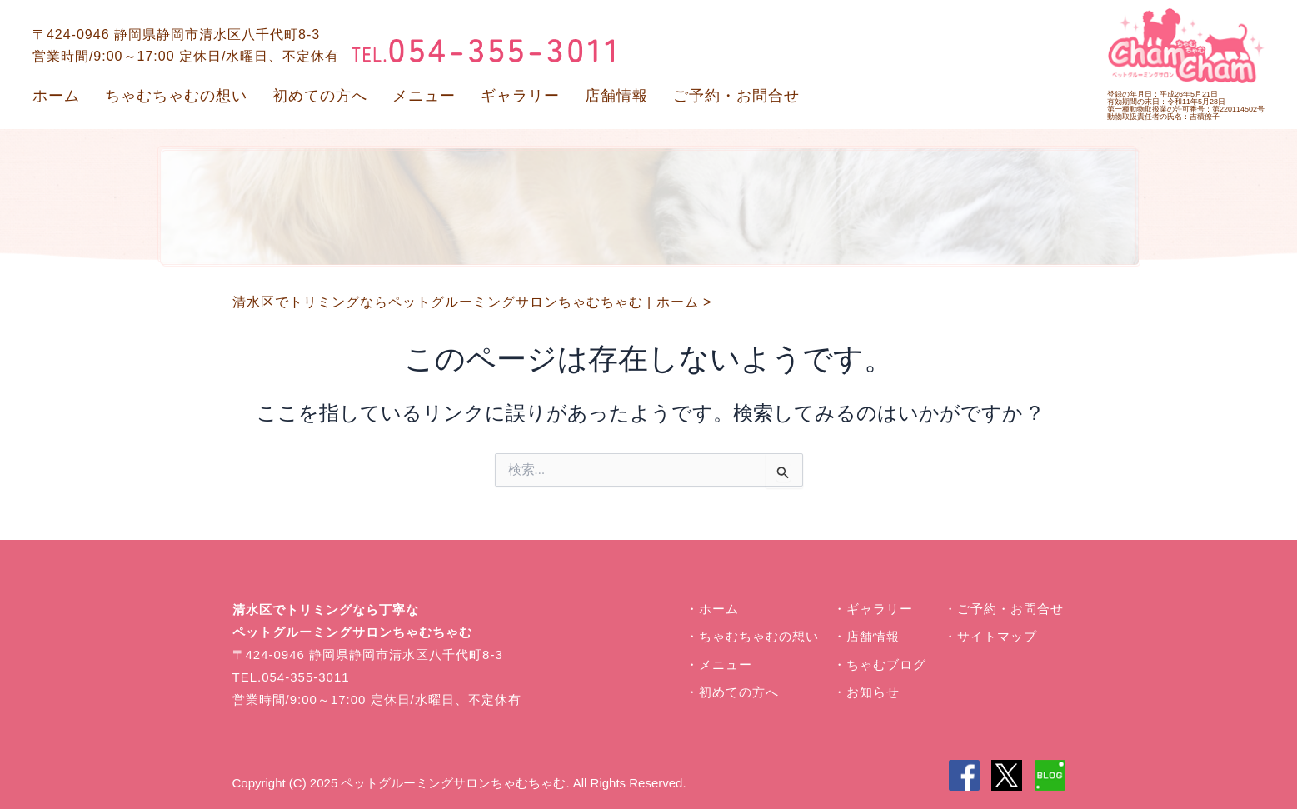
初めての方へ (319, 95)
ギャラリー (520, 95)
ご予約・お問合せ (736, 95)
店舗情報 (616, 95)
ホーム (56, 95)
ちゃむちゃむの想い (176, 95)
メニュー (424, 95)
